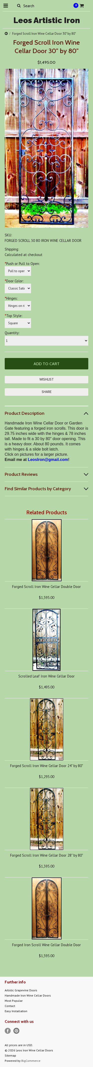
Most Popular (14, 1000)
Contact (10, 1006)
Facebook (8, 1031)
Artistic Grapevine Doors (21, 990)
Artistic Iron (46, 20)
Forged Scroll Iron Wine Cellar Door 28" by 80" (46, 855)
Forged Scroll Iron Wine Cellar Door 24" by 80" (46, 765)
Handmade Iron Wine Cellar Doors (28, 995)
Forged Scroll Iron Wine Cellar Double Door (46, 586)
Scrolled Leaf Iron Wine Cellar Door (46, 676)
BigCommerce (30, 1061)
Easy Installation (16, 1011)
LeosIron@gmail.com (48, 459)
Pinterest (16, 1031)
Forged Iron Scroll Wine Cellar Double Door (46, 944)
